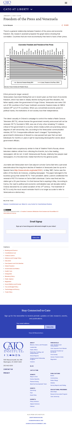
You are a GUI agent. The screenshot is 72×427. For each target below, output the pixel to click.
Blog (32, 366)
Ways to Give (34, 376)
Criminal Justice (10, 255)
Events (32, 388)
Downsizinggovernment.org (36, 423)
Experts (33, 399)
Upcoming (33, 390)
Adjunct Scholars (35, 404)
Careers (32, 362)
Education (8, 260)
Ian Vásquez (9, 25)
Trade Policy (8, 292)
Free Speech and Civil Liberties (14, 263)
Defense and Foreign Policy (13, 258)
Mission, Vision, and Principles (38, 345)
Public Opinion (9, 279)
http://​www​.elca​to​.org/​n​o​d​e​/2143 (28, 170)
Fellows (32, 406)
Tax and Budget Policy (11, 287)
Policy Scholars (34, 401)
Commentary (54, 378)
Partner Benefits (34, 379)
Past (31, 392)
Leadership (33, 347)
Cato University (55, 396)
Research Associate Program (59, 394)
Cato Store (34, 370)
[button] (36, 9)
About (32, 342)
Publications (55, 373)
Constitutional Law (10, 253)
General (5, 204)
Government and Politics (12, 268)
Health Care (8, 271)
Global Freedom (9, 266)
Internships (54, 391)
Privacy (6, 373)
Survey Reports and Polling (58, 385)
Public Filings (54, 380)
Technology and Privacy (12, 289)
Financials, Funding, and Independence (37, 353)
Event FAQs (33, 395)
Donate (32, 374)
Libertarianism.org (36, 417)
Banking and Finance (11, 250)
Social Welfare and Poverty (13, 284)
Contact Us (8, 369)
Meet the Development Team (38, 384)
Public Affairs (34, 349)
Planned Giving (34, 381)
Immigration (8, 273)
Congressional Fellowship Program (37, 359)
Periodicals (55, 342)
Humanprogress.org (36, 420)
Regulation (8, 281)
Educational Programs (59, 389)
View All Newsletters (36, 333)
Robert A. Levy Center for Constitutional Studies (37, 204)
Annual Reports (34, 355)
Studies (53, 383)
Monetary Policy (10, 276)
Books (52, 375)
